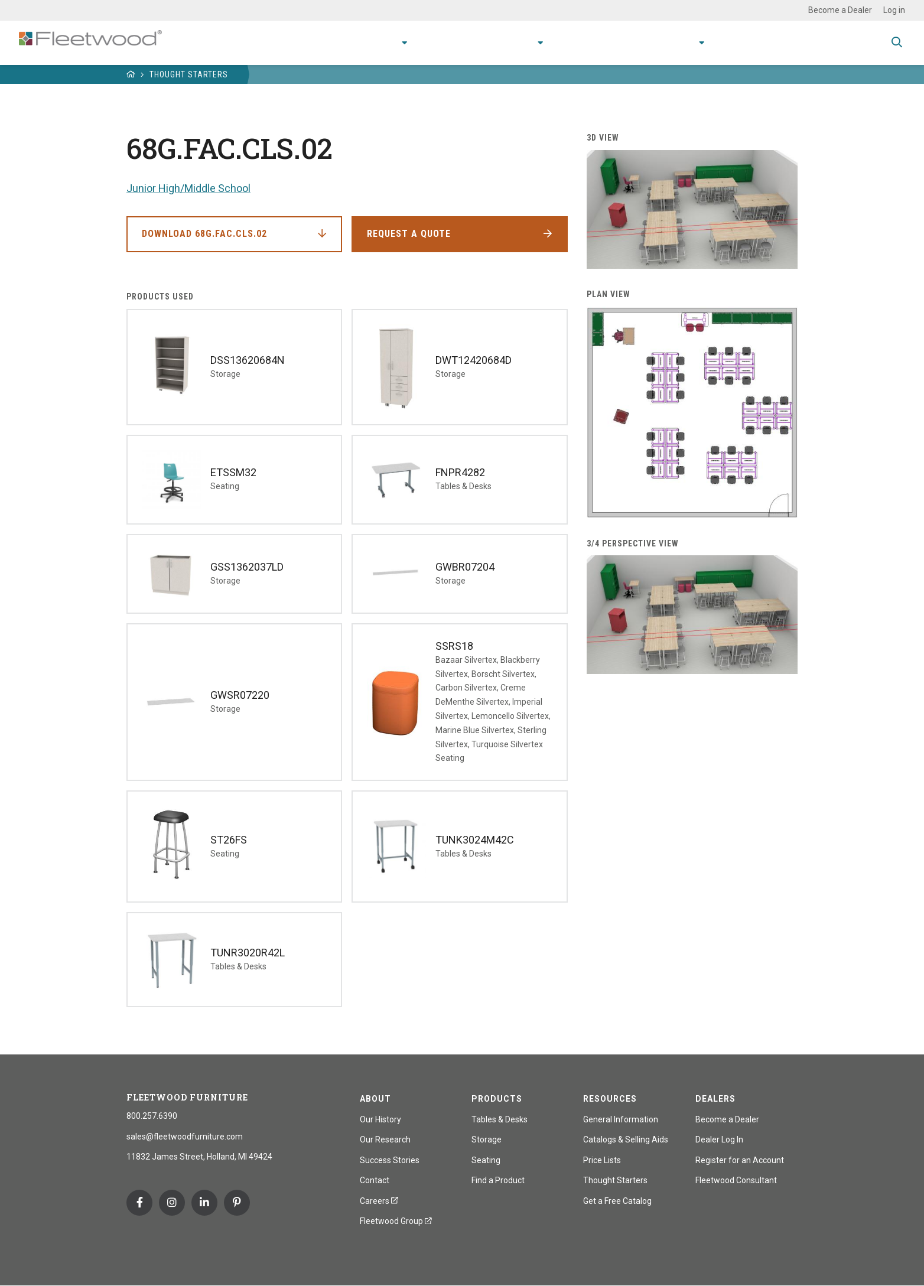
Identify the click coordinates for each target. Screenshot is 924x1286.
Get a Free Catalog (617, 1201)
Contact (730, 42)
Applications (426, 42)
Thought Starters (188, 74)
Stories (626, 42)
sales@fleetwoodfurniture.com (184, 1136)
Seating (485, 1160)
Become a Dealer (840, 10)
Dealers (715, 1098)
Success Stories (389, 1160)
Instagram (172, 1203)
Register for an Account (739, 1160)
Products (350, 42)
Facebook (139, 1203)
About (673, 42)
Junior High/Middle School (188, 188)
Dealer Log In (719, 1139)
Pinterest (237, 1203)
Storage (486, 1139)
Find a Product (498, 1180)
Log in (894, 10)
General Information (620, 1119)
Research (493, 42)
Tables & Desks (499, 1119)
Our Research (385, 1139)
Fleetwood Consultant (736, 1180)
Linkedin (204, 1203)
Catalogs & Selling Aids (625, 1139)
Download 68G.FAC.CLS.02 (204, 233)
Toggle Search (897, 43)
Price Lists (602, 1160)
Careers (379, 1201)
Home (131, 74)
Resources (567, 42)
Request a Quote (409, 233)
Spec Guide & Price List (820, 42)
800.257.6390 (151, 1116)
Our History (380, 1119)
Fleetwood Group (396, 1221)
